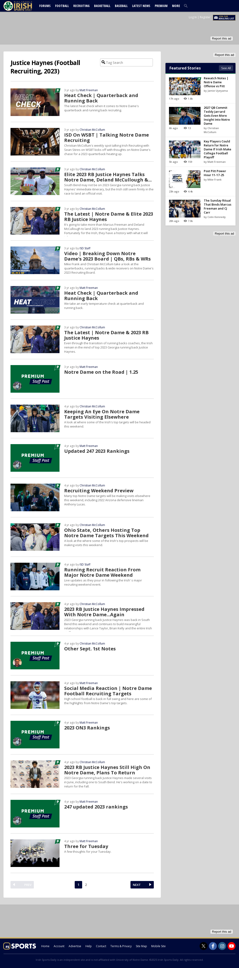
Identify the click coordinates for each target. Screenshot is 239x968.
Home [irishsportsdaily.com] (45, 946)
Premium (161, 6)
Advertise (75, 946)
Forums (45, 6)
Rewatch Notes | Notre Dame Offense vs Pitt (216, 82)
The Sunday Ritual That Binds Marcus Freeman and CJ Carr (217, 206)
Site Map (141, 946)
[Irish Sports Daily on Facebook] (213, 946)
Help (88, 946)
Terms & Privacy (121, 946)
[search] (187, 5)
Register (205, 17)
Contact (101, 946)
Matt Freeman (89, 90)
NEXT (137, 885)
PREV (28, 885)
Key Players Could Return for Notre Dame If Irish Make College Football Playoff (217, 149)
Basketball (102, 6)
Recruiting (81, 6)
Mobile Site (158, 946)
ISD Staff (85, 248)
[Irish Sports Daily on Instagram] (222, 946)
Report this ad (221, 38)
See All (226, 68)
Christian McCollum (92, 130)
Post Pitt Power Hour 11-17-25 (215, 173)
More (176, 6)
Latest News (141, 6)
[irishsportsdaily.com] (23, 6)
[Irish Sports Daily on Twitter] (203, 946)
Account (59, 946)
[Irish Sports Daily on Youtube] (231, 946)
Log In (193, 17)
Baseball (121, 6)
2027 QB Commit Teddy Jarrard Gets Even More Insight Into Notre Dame (217, 115)
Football (62, 6)
